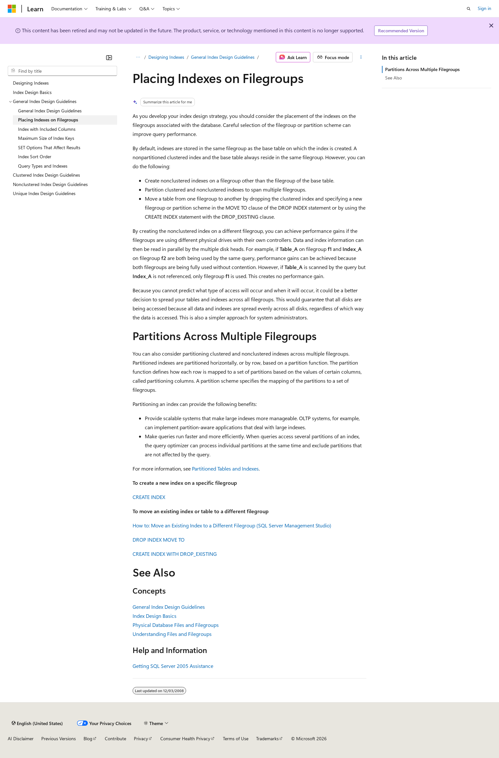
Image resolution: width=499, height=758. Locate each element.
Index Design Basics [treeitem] (32, 92)
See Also (393, 78)
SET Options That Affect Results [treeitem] (49, 147)
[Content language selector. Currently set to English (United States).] (37, 723)
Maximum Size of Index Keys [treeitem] (46, 138)
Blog (88, 738)
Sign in (484, 8)
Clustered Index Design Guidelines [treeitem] (46, 175)
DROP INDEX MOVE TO (159, 539)
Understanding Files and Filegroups (172, 633)
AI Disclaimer (21, 738)
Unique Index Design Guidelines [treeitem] (44, 193)
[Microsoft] (12, 9)
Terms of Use (235, 738)
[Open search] (468, 9)
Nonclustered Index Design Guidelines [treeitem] (50, 184)
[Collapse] (109, 57)
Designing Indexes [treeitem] (31, 83)
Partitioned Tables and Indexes (225, 468)
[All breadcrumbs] (138, 57)
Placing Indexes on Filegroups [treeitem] (48, 120)
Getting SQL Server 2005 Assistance (173, 665)
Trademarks (267, 738)
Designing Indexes (166, 57)
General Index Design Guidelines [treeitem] (50, 111)
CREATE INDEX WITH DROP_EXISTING (175, 553)
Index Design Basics (154, 615)
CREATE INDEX (149, 496)
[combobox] (62, 71)
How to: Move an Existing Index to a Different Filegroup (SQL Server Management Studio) (232, 525)
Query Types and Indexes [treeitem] (42, 166)
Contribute (115, 738)
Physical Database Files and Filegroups (176, 624)
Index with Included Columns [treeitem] (46, 129)
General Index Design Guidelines (222, 57)
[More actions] (360, 57)
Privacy (141, 738)
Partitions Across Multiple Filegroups (422, 69)
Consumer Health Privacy (185, 738)
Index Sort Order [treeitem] (34, 156)
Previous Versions (58, 738)
